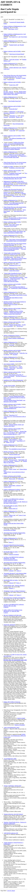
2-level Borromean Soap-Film (16, 203)
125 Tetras (11, 345)
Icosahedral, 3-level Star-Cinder (16, 167)
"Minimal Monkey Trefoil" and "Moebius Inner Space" (14, 425)
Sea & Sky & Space (14, 59)
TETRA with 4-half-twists (16, 312)
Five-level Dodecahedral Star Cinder (15, 174)
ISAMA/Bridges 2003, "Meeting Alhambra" (14, 585)
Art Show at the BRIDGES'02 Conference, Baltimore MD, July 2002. (14, 605)
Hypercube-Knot (13, 109)
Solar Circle (12, 368)
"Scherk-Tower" (7, 486)
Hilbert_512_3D (10, 442)
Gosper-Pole (21, 130)
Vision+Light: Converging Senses (12, 253)
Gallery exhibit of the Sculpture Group (13, 610)
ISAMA (23, 734)
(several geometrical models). (11, 560)
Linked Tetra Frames (14, 270)
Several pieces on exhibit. (10, 530)
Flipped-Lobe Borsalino (15, 324)
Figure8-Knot (11, 79)
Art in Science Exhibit (9, 364)
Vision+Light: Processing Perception (13, 189)
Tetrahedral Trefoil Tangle (10, 226)
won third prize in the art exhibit (14, 401)
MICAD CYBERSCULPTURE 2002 (12, 615)
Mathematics (12, 111)
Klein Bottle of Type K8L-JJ (16, 374)
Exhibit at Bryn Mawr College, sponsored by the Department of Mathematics (14, 144)
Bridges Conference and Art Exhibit (12, 51)
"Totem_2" (18, 570)
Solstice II (17, 461)
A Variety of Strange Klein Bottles (15, 248)
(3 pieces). (6, 607)
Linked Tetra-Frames (15, 278)
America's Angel (21, 718)
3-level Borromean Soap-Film (11, 204)
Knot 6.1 (16, 431)
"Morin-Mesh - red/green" (15, 485)
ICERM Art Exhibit (8, 166)
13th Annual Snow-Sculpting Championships (14, 597)
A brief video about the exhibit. (11, 281)
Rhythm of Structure (8, 451)
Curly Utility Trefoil (14, 224)
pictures (19, 257)
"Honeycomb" (12, 478)
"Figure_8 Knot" (13, 469)
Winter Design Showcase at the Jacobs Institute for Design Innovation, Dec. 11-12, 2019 (15, 163)
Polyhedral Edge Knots (20, 93)
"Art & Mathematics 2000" (10, 758)
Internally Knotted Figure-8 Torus (17, 407)
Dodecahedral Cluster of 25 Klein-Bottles (16, 240)
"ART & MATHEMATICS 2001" (12, 727)
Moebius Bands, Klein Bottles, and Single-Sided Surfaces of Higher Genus (14, 232)
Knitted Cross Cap (13, 353)
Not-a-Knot (19, 368)
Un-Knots (18, 78)
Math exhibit (7, 568)
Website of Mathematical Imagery (12, 335)
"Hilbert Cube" (12, 515)
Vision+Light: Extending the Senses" (13, 273)
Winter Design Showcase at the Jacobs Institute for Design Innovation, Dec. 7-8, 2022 (15, 76)
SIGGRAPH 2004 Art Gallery (11, 551)
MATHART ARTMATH (9, 624)
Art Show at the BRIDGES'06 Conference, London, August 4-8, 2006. (14, 499)
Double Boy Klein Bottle (15, 361)
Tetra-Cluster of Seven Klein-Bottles (18, 239)
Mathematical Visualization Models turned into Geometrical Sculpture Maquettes (15, 148)
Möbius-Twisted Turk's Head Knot (12, 314)
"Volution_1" (11, 588)
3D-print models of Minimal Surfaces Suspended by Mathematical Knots (15, 218)
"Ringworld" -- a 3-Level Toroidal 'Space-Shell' (15, 156)
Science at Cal (7, 192)
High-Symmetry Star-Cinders (11, 94)
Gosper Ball (12, 130)
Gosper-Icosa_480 (13, 85)
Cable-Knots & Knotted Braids (16, 54)
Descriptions (12, 117)
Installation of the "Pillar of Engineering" (13, 380)
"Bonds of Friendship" (19, 725)
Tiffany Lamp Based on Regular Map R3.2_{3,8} (14, 433)
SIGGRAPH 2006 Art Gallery (11, 505)
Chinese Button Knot (9, 369)
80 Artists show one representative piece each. (15, 660)
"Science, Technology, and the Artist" (12, 785)
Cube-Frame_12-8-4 (13, 29)
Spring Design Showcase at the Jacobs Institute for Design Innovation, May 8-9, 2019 (15, 178)
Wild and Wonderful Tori (10, 408)
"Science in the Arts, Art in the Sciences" (13, 814)
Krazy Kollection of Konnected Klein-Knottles (15, 247)
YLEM (12, 654)
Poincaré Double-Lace (14, 454)
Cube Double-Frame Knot (14, 101)
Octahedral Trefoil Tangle (15, 173)
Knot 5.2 (11, 431)
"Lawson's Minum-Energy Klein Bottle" (13, 400)
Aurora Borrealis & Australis (16, 277)
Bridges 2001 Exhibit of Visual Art (12, 702)
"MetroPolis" (21, 478)
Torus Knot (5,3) (13, 366)
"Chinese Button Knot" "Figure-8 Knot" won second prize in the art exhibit (15, 471)
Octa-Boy (15, 354)
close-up (11, 91)
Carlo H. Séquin (11, 890)
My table (6, 91)
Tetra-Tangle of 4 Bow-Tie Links (14, 279)
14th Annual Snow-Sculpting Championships (14, 562)
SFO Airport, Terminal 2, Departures (14, 112)
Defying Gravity (13, 459)
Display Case (19, 117)
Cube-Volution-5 (13, 439)
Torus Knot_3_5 (13, 115)
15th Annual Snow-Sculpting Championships (14, 532)
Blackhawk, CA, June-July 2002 (11, 611)
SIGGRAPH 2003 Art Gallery (11, 580)
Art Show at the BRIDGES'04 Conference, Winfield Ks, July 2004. (14, 558)
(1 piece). (6, 612)
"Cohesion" (11, 570)
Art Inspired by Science (9, 436)
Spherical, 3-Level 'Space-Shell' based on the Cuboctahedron (14, 155)
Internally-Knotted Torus (16, 259)
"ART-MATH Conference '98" (11, 833)
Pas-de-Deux (20, 326)
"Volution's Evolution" (13, 554)
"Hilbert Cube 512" (13, 508)
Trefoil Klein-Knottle (9, 376)
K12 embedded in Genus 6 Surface (17, 449)
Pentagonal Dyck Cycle (14, 265)
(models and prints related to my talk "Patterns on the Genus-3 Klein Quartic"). (15, 502)
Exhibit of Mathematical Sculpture (12, 489)
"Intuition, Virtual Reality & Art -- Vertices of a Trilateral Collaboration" (15, 823)
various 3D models (12, 304)
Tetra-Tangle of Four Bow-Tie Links (18, 319)
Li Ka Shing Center (8, 257)
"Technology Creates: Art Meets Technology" (14, 591)
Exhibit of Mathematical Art (10, 40)
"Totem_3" (11, 542)
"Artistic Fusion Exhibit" (10, 385)
